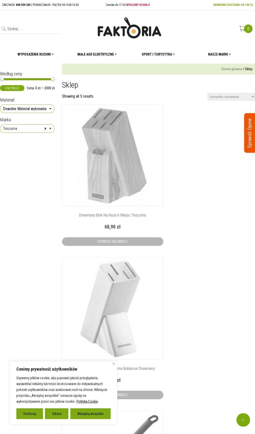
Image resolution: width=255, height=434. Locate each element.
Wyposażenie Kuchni (34, 54)
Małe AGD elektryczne (95, 54)
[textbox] (27, 108)
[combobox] (27, 108)
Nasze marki (218, 54)
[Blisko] (114, 364)
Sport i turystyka (157, 54)
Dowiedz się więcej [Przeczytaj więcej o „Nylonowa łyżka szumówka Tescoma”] (92, 310)
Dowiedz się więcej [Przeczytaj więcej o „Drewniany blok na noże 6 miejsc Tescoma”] (92, 199)
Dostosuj (29, 414)
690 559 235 (220, 361)
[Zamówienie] (231, 96)
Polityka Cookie (87, 401)
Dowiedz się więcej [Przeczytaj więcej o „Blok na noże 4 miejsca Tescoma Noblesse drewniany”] (158, 199)
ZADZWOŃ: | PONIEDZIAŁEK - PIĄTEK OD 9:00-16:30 (40, 5)
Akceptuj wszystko (90, 414)
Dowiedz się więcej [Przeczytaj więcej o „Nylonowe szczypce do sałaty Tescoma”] (158, 310)
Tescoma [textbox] (24, 128)
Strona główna (231, 69)
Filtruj (12, 88)
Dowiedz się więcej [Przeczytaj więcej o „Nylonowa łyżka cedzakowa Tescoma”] (225, 199)
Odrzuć (57, 414)
